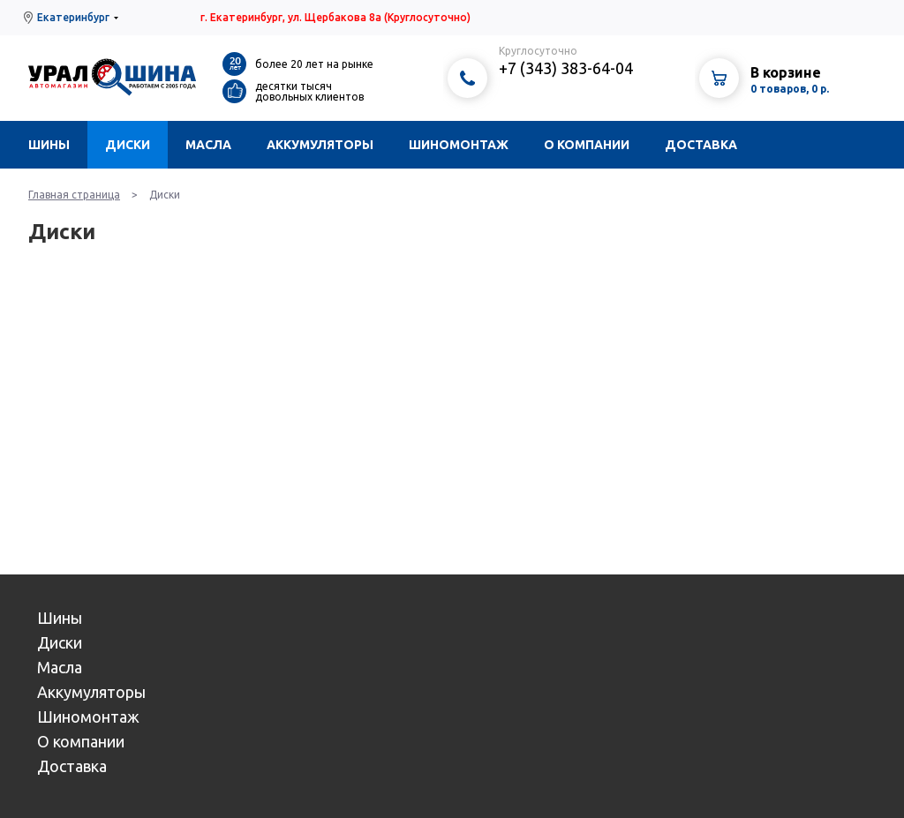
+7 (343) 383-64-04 (566, 68)
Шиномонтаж (458, 145)
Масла (208, 145)
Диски (127, 145)
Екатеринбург (73, 17)
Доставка (701, 145)
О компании (586, 145)
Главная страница (74, 194)
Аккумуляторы (320, 145)
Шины (49, 145)
